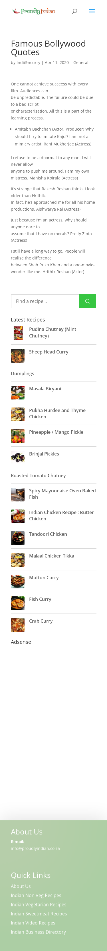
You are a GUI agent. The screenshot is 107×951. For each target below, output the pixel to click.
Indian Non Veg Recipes (36, 896)
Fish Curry (40, 599)
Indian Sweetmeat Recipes (39, 914)
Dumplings (22, 373)
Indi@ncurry (28, 62)
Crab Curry (41, 621)
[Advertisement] (53, 740)
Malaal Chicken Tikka (51, 556)
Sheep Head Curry (48, 352)
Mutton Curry (44, 577)
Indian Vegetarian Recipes (38, 905)
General (80, 62)
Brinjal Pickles (44, 454)
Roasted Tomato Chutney (38, 475)
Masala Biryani (45, 388)
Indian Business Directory (38, 933)
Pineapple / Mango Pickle (56, 432)
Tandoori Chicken (48, 534)
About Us (21, 887)
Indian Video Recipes (33, 923)
